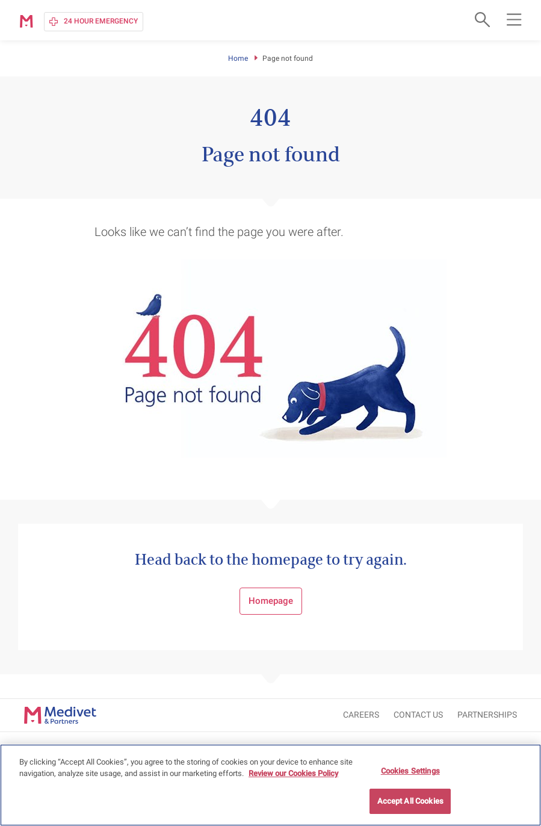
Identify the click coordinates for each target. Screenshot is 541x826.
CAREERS (361, 714)
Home (238, 58)
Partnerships (487, 714)
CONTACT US (418, 714)
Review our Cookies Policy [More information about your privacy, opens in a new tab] (293, 774)
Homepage (271, 600)
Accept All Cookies (410, 802)
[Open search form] (481, 19)
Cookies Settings (410, 771)
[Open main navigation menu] (514, 19)
